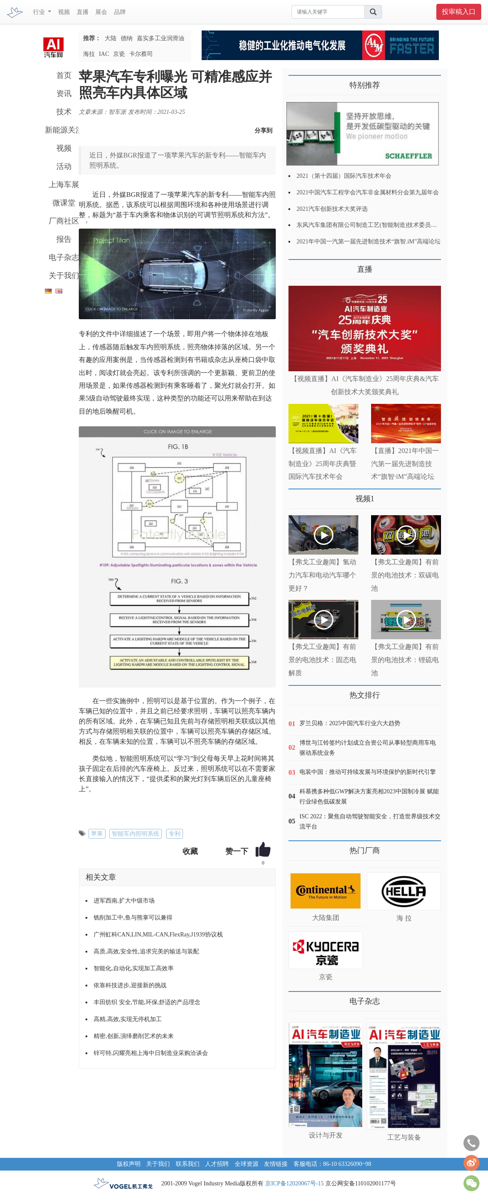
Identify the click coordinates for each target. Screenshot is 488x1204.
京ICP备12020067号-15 (294, 1183)
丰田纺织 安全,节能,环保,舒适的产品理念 (147, 1002)
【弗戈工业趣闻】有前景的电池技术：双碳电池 (405, 575)
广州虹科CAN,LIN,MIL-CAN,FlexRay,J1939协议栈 (158, 934)
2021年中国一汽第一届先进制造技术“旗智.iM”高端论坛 (369, 241)
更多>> (297, 266)
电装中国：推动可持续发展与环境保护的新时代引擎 (367, 772)
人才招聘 (217, 1164)
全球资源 (246, 1164)
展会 (101, 12)
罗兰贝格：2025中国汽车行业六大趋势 (349, 723)
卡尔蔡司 (141, 54)
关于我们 (64, 275)
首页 (64, 75)
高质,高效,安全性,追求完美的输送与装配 (146, 951)
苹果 (97, 834)
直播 (83, 12)
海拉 (89, 54)
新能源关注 (64, 130)
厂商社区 (64, 221)
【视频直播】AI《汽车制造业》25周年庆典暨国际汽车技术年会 (322, 463)
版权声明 (129, 1164)
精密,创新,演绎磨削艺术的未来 (134, 1036)
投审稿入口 (459, 11)
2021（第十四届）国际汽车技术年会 (344, 176)
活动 (64, 166)
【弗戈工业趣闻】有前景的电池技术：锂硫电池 (405, 660)
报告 (64, 239)
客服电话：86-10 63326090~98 (333, 1164)
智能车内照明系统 (135, 834)
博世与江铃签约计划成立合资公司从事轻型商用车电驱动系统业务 (367, 748)
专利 (174, 834)
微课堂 (64, 203)
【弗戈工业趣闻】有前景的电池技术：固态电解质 (322, 660)
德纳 (127, 38)
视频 (64, 12)
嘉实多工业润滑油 (160, 38)
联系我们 (188, 1164)
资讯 (64, 93)
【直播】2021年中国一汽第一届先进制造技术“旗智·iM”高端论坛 (405, 463)
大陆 (110, 38)
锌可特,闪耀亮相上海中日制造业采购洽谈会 (151, 1053)
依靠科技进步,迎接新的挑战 (130, 985)
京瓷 (119, 54)
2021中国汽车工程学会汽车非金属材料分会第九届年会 (368, 192)
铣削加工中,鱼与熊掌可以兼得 (133, 917)
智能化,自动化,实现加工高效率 (134, 968)
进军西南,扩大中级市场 (124, 900)
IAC (104, 54)
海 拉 (404, 918)
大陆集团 (325, 917)
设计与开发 (326, 1135)
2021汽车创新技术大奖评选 (332, 209)
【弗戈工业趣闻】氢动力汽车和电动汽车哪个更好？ (322, 575)
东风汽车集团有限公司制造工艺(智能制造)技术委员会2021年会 (378, 225)
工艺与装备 (404, 1137)
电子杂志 (64, 257)
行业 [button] (40, 12)
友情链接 (276, 1164)
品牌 (120, 12)
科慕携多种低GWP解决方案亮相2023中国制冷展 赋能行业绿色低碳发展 (369, 796)
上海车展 (64, 184)
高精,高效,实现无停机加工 (128, 1019)
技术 (64, 112)
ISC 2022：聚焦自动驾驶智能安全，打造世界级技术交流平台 (370, 821)
